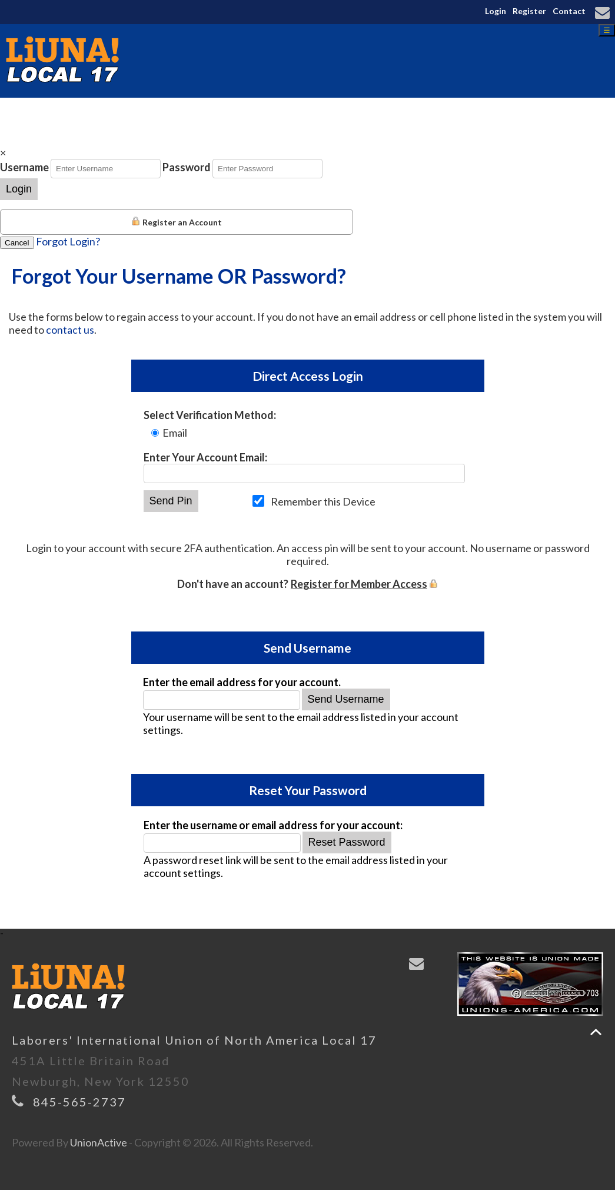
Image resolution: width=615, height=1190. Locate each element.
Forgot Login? (68, 241)
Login (495, 11)
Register (529, 11)
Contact (569, 11)
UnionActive (98, 1142)
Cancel (17, 242)
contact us (70, 329)
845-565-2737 (79, 1102)
